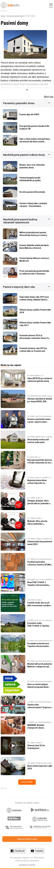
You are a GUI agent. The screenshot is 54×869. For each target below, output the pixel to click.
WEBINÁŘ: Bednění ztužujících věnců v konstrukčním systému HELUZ (38, 729)
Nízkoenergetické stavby (15, 16)
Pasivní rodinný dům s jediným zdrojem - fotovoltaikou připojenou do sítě (33, 206)
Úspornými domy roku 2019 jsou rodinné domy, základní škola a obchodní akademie (34, 300)
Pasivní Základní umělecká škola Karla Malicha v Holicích (34, 246)
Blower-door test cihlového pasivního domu (32, 166)
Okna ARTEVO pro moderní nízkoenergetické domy (39, 379)
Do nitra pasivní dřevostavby (32, 192)
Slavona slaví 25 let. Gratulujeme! (36, 746)
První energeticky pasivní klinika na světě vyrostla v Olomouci (34, 272)
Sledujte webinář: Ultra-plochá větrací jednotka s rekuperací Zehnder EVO (38, 503)
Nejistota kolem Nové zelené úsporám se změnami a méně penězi (38, 483)
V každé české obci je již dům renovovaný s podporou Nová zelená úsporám (40, 605)
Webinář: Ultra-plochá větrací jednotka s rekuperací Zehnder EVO (38, 524)
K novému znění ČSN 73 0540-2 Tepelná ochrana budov (38, 626)
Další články (27, 782)
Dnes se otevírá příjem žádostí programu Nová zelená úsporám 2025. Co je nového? (40, 688)
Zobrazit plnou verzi (27, 839)
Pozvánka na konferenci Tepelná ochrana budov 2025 (38, 646)
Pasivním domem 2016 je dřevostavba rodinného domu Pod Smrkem (34, 338)
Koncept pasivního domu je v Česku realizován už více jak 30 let (39, 463)
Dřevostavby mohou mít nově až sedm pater (38, 441)
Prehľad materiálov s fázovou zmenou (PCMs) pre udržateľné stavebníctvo (40, 565)
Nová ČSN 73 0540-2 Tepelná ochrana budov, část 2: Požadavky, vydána (39, 585)
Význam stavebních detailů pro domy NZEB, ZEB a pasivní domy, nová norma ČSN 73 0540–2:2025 (39, 402)
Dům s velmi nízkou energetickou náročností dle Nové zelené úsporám (34, 142)
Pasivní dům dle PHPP (29, 114)
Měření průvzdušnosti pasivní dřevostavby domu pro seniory (33, 233)
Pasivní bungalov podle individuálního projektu (30, 179)
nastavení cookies (27, 864)
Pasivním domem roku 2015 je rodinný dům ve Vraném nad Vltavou (33, 351)
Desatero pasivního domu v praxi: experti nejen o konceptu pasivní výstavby (40, 422)
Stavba (3, 16)
